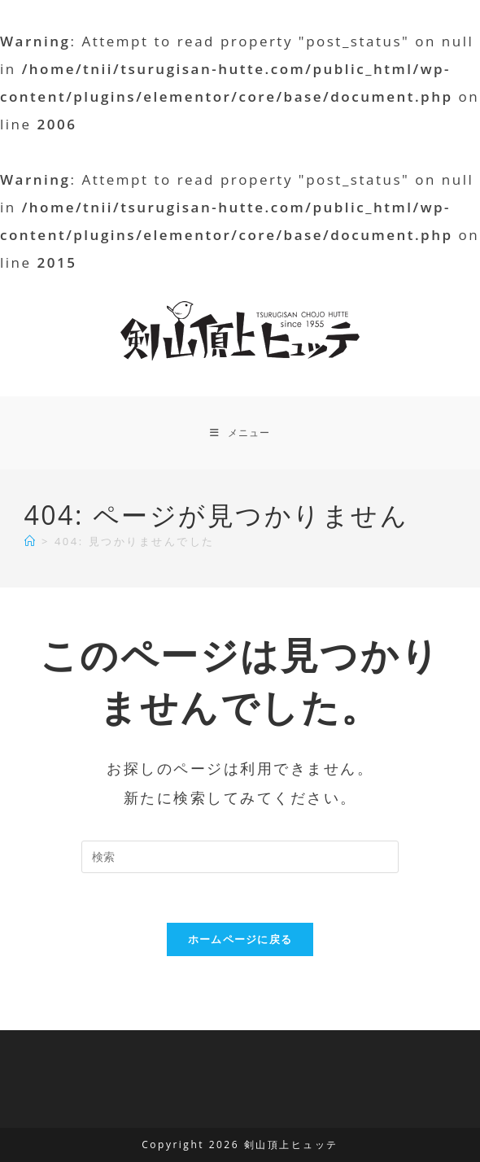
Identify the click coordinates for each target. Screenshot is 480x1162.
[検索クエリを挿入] (240, 857)
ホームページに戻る (240, 939)
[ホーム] (30, 541)
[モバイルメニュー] (240, 433)
